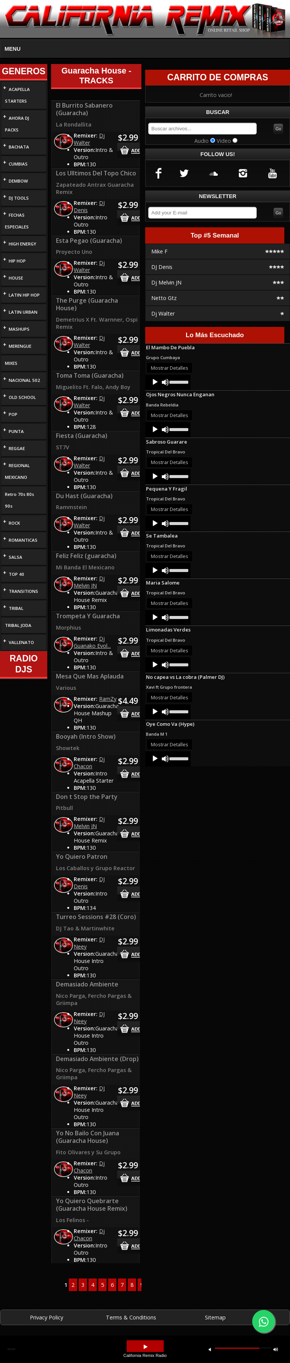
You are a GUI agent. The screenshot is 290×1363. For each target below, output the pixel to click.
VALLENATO (21, 642)
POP (13, 414)
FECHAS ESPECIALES (17, 221)
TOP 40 (16, 574)
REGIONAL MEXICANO (17, 471)
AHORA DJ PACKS (17, 124)
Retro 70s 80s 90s (19, 500)
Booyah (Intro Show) (86, 736)
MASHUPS (19, 329)
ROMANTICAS (23, 540)
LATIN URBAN (23, 312)
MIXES (11, 363)
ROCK (14, 523)
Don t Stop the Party (86, 796)
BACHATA (19, 147)
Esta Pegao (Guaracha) (89, 240)
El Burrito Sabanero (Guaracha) (84, 109)
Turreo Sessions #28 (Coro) (96, 917)
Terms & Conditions (131, 1317)
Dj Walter (89, 139)
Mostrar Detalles (169, 367)
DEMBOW (18, 181)
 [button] (145, 1346)
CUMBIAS (18, 164)
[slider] (178, 381)
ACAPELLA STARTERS (17, 95)
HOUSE (16, 278)
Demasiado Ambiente (87, 984)
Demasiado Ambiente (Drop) (97, 1059)
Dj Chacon (89, 762)
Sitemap (215, 1317)
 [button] (210, 1349)
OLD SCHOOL (22, 397)
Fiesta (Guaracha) (81, 435)
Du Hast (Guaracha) (84, 496)
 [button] (275, 1349)
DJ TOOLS (19, 198)
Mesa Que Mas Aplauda (90, 676)
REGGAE (17, 448)
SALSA (15, 557)
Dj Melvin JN (89, 582)
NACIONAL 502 (24, 380)
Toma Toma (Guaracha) (90, 375)
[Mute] (165, 382)
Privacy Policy (46, 1317)
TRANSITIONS (23, 591)
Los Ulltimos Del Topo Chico (96, 173)
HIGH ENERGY (22, 244)
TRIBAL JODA (18, 625)
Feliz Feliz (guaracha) (86, 556)
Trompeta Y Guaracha (88, 616)
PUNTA (16, 431)
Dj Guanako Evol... (92, 642)
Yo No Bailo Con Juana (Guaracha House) (87, 1137)
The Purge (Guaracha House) (87, 304)
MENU (12, 49)
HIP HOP (17, 261)
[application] (168, 382)
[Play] (155, 382)
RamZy (107, 698)
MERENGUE (20, 346)
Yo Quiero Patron (81, 856)
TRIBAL (16, 608)
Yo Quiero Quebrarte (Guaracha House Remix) (91, 1205)
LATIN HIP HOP (24, 295)
